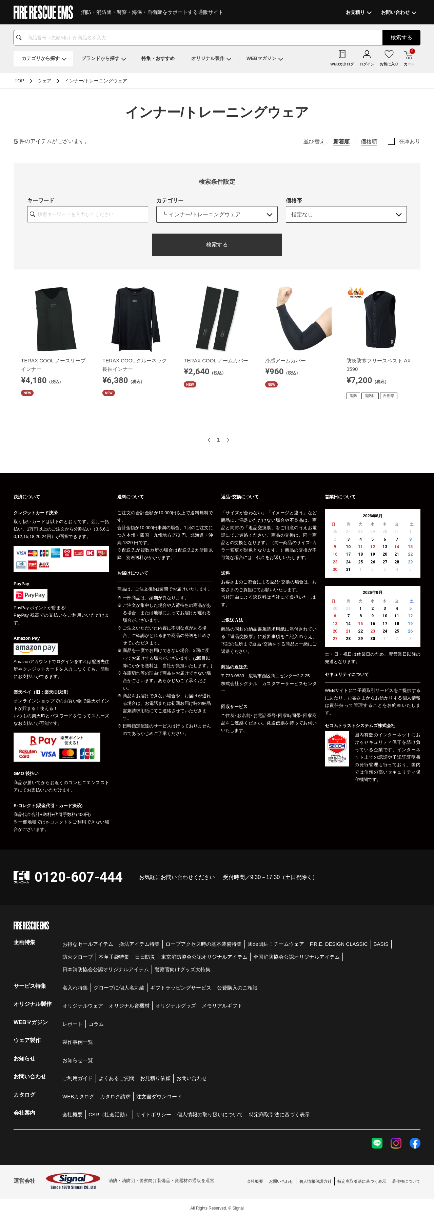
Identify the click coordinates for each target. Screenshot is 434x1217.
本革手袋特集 (114, 957)
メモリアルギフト (222, 1006)
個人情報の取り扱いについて (210, 1114)
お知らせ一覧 (77, 1060)
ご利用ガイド (77, 1078)
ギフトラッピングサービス (180, 988)
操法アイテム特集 (139, 944)
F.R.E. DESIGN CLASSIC (339, 944)
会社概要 (72, 1114)
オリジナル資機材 (129, 1006)
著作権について (406, 1181)
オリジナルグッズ (175, 1006)
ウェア (44, 80)
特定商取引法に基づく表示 (279, 1114)
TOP (19, 80)
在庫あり (409, 141)
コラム (96, 1024)
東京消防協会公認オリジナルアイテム (204, 957)
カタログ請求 (115, 1096)
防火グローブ (77, 957)
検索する (217, 244)
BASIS (381, 944)
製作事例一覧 (77, 1042)
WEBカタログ (78, 1096)
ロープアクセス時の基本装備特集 (203, 944)
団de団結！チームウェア (276, 944)
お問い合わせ (191, 1078)
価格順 (369, 141)
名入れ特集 (75, 988)
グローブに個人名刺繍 (119, 988)
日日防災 (145, 957)
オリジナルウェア (82, 1006)
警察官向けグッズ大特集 (183, 969)
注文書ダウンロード (159, 1096)
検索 (401, 37)
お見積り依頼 (155, 1078)
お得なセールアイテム (87, 944)
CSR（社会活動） (109, 1114)
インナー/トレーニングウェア (95, 80)
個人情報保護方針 (315, 1181)
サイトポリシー (153, 1114)
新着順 (341, 141)
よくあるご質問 (116, 1078)
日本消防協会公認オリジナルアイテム (105, 969)
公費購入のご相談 (237, 988)
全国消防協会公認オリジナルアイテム (296, 957)
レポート (72, 1024)
